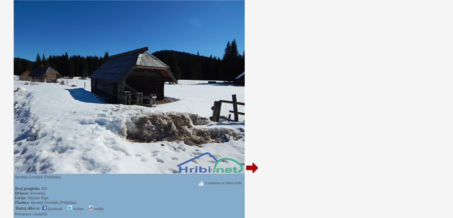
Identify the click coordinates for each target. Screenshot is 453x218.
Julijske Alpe (38, 198)
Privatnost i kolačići (31, 214)
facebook (52, 209)
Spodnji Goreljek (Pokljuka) (54, 202)
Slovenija (37, 193)
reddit (96, 209)
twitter (76, 209)
